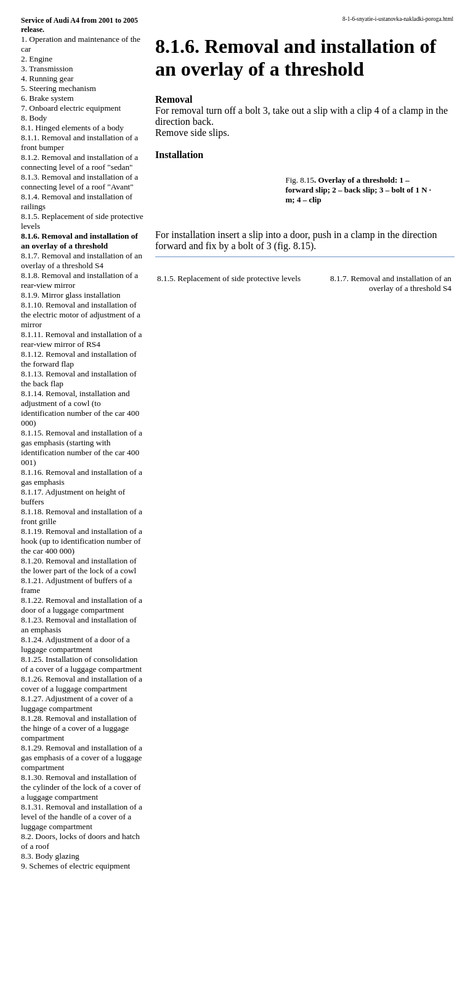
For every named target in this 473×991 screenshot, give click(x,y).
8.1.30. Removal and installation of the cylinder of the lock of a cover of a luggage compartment (81, 787)
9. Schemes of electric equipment (75, 865)
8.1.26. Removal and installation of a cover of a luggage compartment (81, 683)
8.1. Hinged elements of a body (72, 127)
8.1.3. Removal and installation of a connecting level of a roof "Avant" (79, 181)
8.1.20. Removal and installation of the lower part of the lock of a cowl (79, 565)
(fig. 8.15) (293, 246)
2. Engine (36, 58)
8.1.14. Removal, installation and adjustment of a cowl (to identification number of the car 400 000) (80, 408)
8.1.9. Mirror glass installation (70, 295)
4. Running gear (47, 78)
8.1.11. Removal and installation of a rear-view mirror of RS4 (81, 339)
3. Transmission (47, 68)
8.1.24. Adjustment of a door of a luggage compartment (75, 644)
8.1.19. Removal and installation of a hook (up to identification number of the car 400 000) (81, 541)
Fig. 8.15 (300, 180)
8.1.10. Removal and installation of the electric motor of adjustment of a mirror (80, 314)
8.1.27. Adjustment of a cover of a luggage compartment (77, 703)
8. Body (34, 117)
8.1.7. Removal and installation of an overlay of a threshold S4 (81, 260)
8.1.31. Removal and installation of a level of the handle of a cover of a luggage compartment (81, 816)
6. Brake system (47, 98)
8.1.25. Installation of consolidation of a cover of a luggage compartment (81, 664)
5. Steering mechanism (58, 88)
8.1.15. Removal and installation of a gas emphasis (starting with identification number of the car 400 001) (81, 447)
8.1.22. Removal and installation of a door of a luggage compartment (81, 605)
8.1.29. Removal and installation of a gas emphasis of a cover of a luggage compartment (81, 757)
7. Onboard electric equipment (71, 108)
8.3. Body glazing (50, 856)
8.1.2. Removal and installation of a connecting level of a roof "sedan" (79, 162)
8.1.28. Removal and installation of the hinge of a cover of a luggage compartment (79, 728)
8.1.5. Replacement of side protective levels (229, 278)
